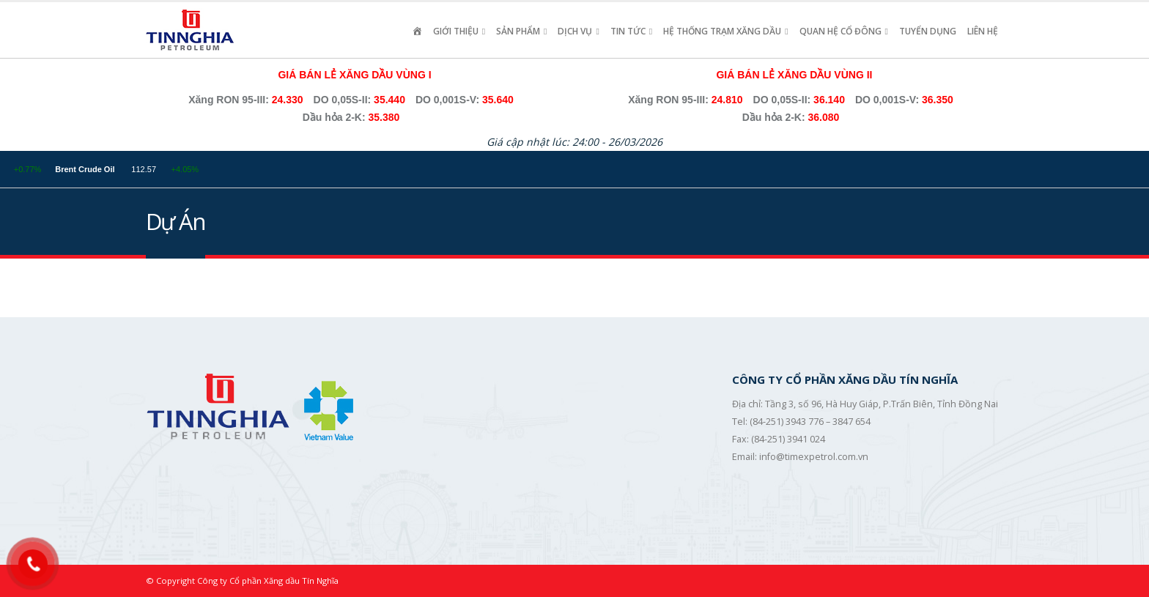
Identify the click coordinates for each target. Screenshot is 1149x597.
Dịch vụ (575, 31)
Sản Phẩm (518, 31)
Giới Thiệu (456, 31)
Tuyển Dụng (927, 31)
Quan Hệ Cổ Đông (840, 31)
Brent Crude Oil (127, 169)
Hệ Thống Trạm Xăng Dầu (722, 31)
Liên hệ (982, 31)
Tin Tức (628, 31)
